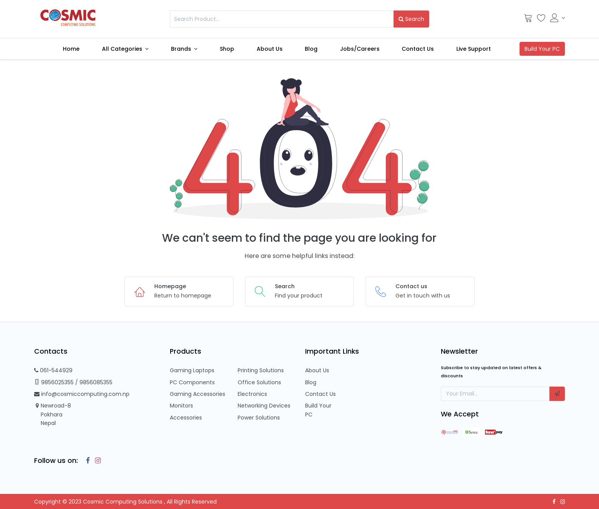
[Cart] (528, 20)
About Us (317, 370)
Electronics (252, 394)
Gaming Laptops (192, 370)
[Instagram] (96, 460)
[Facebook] (86, 460)
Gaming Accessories (197, 394)
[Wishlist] (541, 20)
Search (411, 19)
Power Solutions (259, 417)
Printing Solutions (261, 370)
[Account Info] (557, 18)
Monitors (181, 405)
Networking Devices (264, 405)
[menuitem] (71, 48)
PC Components (192, 382)
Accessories (186, 417)
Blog (310, 382)
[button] (557, 394)
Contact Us (320, 394)
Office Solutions (259, 382)
